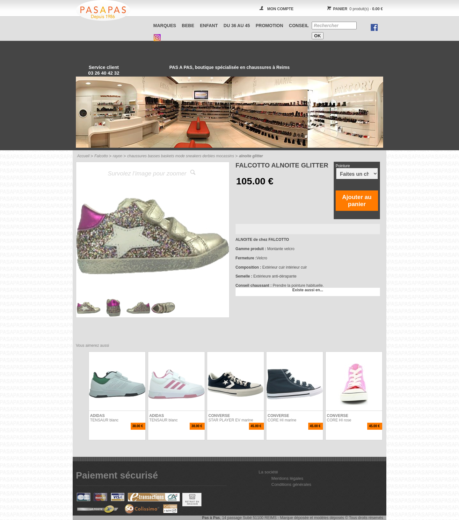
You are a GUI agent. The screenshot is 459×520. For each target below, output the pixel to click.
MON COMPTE (280, 9)
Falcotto (101, 156)
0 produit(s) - (354, 9)
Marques (164, 25)
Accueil (83, 156)
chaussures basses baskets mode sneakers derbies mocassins (180, 156)
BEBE (188, 25)
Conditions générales (291, 484)
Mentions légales (287, 478)
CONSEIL (299, 25)
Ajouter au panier (356, 200)
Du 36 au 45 (236, 25)
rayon (117, 156)
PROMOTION (269, 25)
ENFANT (209, 25)
